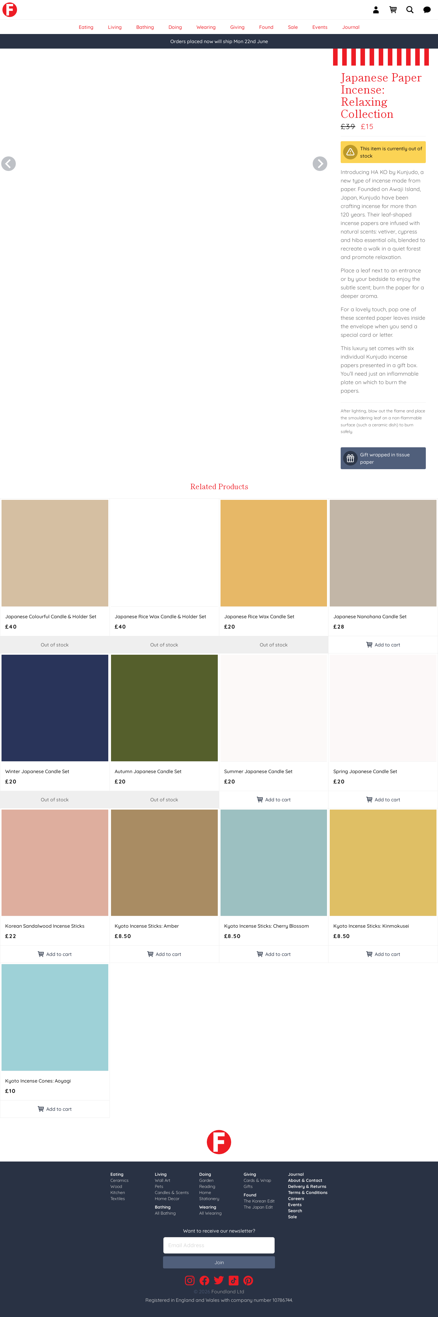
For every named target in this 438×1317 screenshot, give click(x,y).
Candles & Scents (172, 1192)
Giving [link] (237, 27)
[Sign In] (378, 9)
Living (161, 1174)
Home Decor (167, 1198)
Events (295, 1204)
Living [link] (115, 27)
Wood (116, 1186)
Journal (296, 1174)
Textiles (117, 1198)
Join (219, 1262)
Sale (292, 1217)
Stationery (209, 1198)
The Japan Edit (258, 1207)
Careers (296, 1198)
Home (205, 1192)
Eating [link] (86, 27)
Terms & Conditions (308, 1192)
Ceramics (119, 1180)
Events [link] (320, 27)
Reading (207, 1186)
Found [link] (266, 27)
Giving (250, 1174)
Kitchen (117, 1192)
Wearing (207, 1207)
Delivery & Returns (307, 1186)
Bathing (163, 1207)
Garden (206, 1180)
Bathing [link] (145, 27)
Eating (116, 1174)
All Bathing (165, 1213)
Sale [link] (293, 27)
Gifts (248, 1186)
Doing (205, 1174)
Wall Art (162, 1180)
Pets (159, 1186)
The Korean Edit (259, 1201)
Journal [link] (351, 27)
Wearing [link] (206, 27)
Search (295, 1210)
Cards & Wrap (257, 1180)
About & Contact (305, 1180)
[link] (9, 9)
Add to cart (383, 645)
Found (250, 1195)
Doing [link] (175, 27)
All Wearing (210, 1213)
